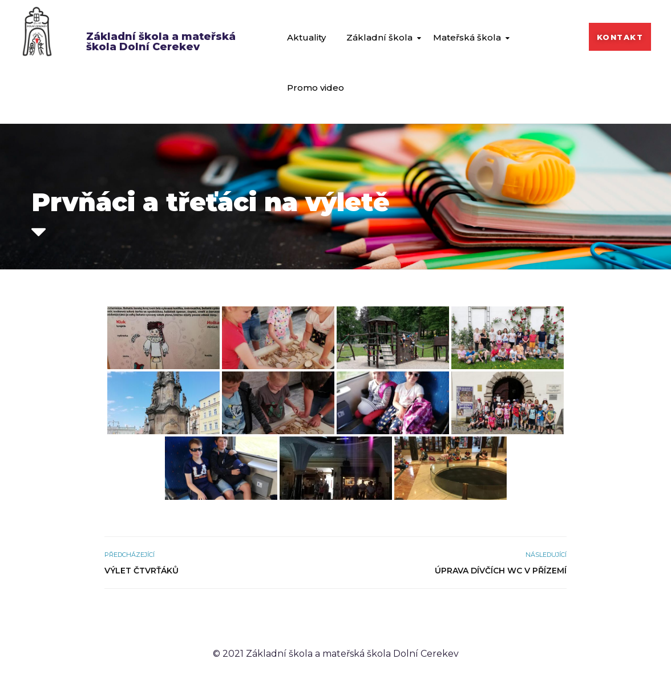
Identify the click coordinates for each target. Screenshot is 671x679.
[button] (620, 37)
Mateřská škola (467, 37)
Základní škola (379, 37)
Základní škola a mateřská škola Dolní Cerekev (161, 41)
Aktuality (306, 37)
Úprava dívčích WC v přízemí (501, 570)
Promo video (315, 87)
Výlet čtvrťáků (141, 570)
